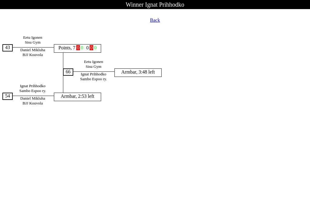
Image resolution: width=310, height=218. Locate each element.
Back (155, 20)
